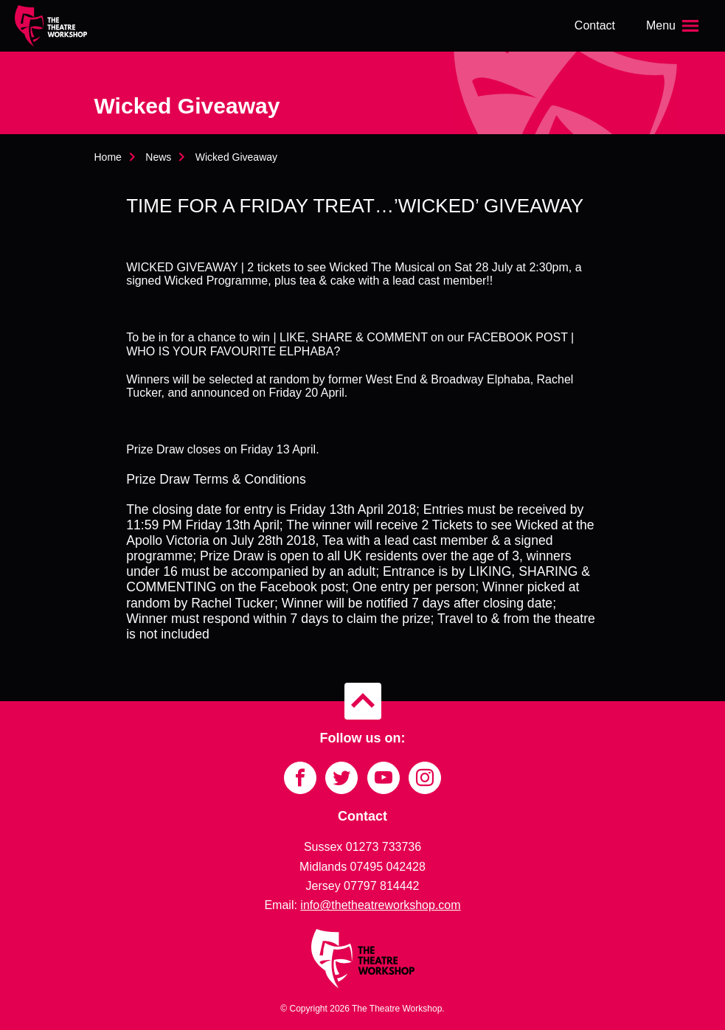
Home (108, 157)
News (158, 157)
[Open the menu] (674, 26)
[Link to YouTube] (383, 778)
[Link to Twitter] (341, 778)
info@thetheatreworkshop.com (380, 905)
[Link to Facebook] (300, 778)
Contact (595, 25)
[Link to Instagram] (425, 778)
